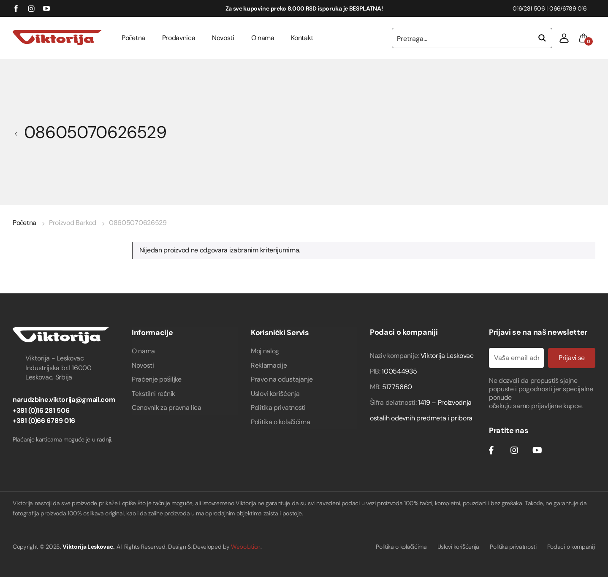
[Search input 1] (463, 38)
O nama (262, 37)
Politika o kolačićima (280, 421)
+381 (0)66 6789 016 (44, 420)
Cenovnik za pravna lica (166, 407)
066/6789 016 (568, 8)
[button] (564, 38)
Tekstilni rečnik (153, 393)
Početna (133, 37)
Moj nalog (265, 351)
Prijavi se (572, 357)
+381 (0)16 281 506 (41, 410)
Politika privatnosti (278, 407)
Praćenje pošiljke (157, 379)
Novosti (223, 37)
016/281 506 (529, 8)
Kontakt (302, 37)
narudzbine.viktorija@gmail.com (64, 399)
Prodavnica (178, 37)
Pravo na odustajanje (282, 379)
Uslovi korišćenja (275, 393)
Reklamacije (269, 365)
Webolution (246, 546)
